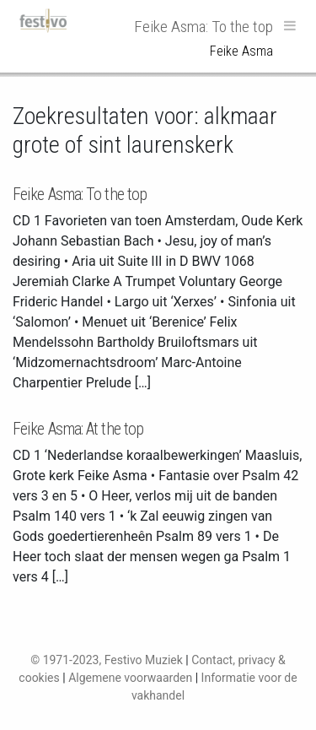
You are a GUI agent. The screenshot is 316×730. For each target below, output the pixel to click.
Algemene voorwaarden (130, 677)
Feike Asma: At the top (78, 429)
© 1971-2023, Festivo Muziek (106, 660)
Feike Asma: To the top (80, 194)
